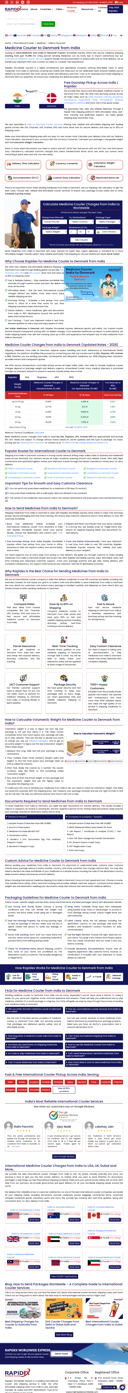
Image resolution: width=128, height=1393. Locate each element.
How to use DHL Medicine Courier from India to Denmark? (90, 1045)
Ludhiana (80, 102)
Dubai (54, 35)
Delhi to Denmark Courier (20, 468)
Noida (22, 1082)
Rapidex (12, 377)
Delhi (90, 96)
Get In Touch (61, 1353)
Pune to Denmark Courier (59, 477)
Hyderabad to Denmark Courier (62, 473)
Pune (94, 99)
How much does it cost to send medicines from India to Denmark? (94, 1063)
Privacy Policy (107, 245)
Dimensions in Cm (78, 227)
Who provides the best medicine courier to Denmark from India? (33, 1010)
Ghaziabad (59, 1082)
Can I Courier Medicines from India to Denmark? (32, 1062)
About (34, 9)
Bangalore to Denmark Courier (102, 468)
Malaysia (81, 35)
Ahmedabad (106, 99)
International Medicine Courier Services (24, 58)
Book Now (34, 1219)
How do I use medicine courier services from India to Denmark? (93, 1010)
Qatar (93, 35)
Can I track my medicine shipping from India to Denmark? (91, 1037)
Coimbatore (70, 99)
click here (39, 432)
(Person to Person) (17, 816)
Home (24, 9)
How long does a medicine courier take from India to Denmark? (33, 1037)
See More (16, 1146)
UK (45, 35)
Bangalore (117, 96)
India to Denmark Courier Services (44, 124)
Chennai (107, 96)
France (116, 35)
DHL (62, 269)
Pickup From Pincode (53, 217)
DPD (22, 272)
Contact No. (102, 227)
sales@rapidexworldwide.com (93, 442)
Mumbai (98, 96)
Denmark (51, 106)
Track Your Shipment (20, 19)
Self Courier (34, 272)
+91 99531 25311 (106, 2)
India (17, 106)
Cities (59, 9)
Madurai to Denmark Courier (101, 477)
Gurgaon (34, 1082)
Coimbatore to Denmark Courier (103, 473)
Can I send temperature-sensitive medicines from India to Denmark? (92, 1054)
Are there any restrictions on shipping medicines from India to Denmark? (31, 1045)
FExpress (9, 272)
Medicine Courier (72, 9)
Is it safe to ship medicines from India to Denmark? (34, 1053)
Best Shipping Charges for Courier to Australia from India (22, 1324)
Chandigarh (70, 102)
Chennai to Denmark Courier (22, 473)
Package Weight (51, 227)
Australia (22, 35)
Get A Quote (81, 239)
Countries (45, 9)
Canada (35, 35)
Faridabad (47, 1082)
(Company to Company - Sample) (85, 816)
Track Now (48, 24)
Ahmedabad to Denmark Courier (24, 477)
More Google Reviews (64, 1156)
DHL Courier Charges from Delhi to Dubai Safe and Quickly (62, 1324)
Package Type (103, 217)
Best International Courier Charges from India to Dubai (104, 1323)
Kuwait (104, 35)
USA (11, 35)
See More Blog (64, 1334)
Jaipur (70, 1082)
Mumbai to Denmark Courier (61, 468)
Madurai (119, 99)
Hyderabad (84, 99)
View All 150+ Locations (64, 1090)
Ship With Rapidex (114, 9)
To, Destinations (77, 217)
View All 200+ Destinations (64, 1276)
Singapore (67, 35)
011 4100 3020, (92, 2)
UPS (16, 272)
